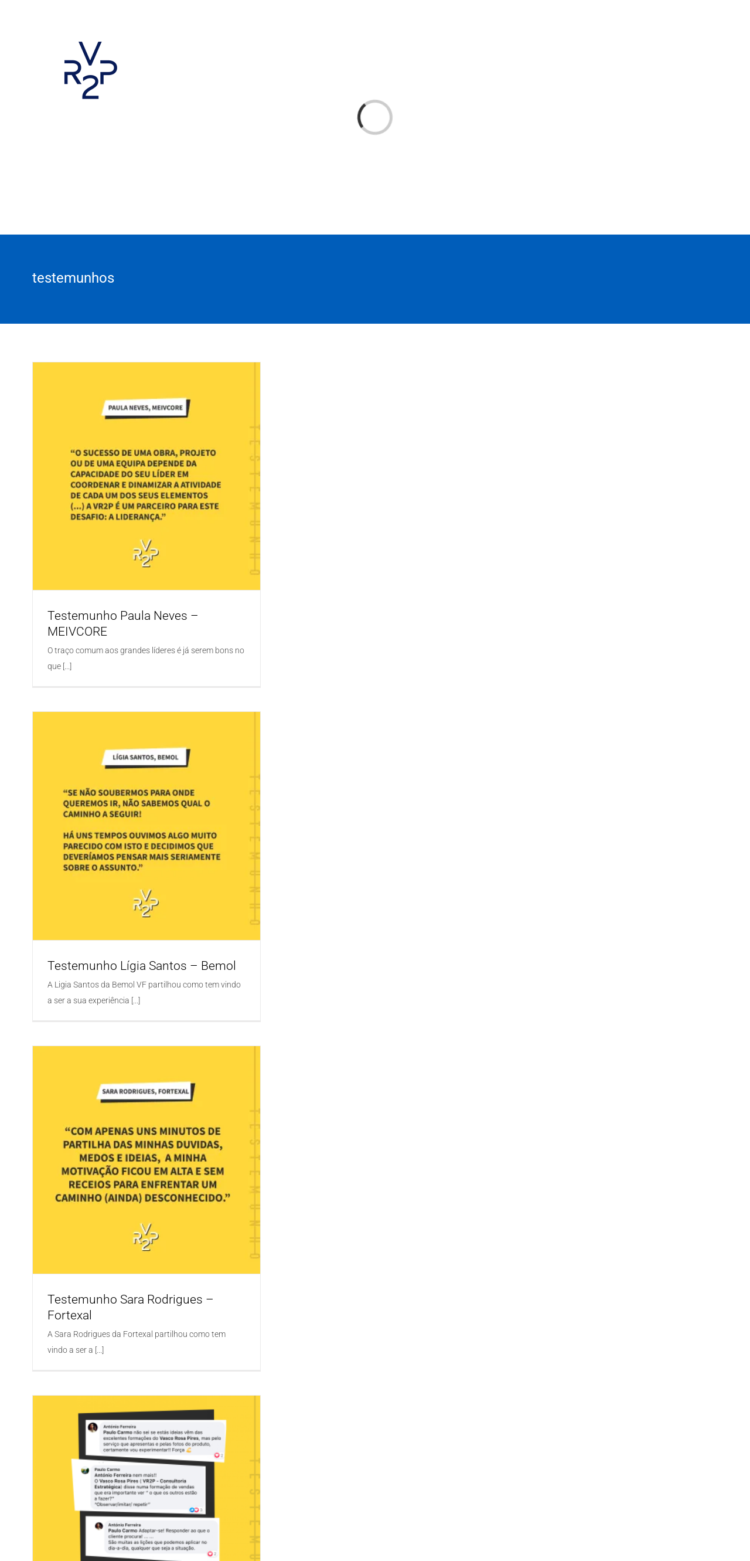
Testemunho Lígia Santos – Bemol (141, 966)
